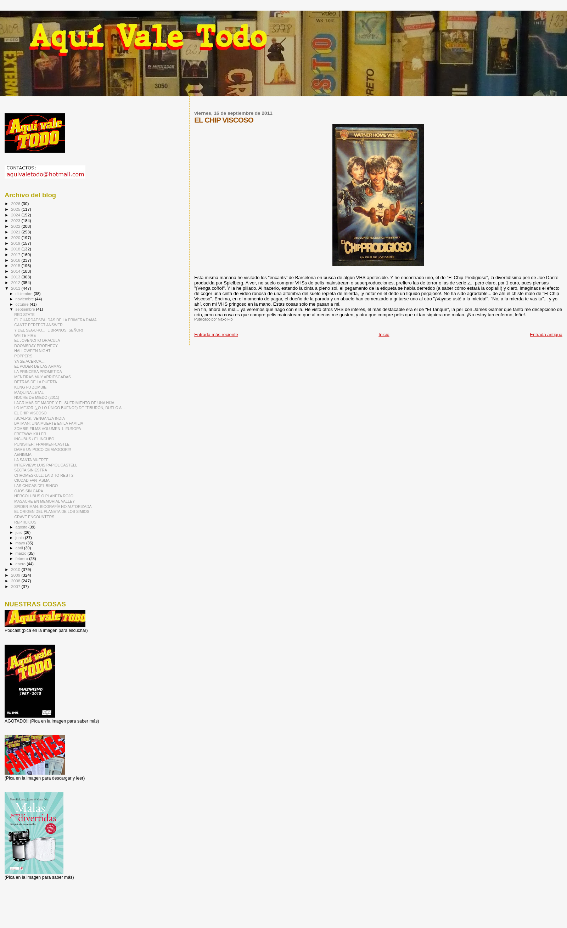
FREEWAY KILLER (30, 434)
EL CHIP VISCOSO (30, 413)
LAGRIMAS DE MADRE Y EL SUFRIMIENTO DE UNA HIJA (64, 403)
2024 (16, 215)
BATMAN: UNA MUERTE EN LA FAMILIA (48, 423)
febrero (22, 558)
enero (21, 564)
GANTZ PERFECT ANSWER (38, 325)
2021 (16, 232)
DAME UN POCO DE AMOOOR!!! (42, 449)
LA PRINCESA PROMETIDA (38, 371)
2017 (16, 254)
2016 (16, 260)
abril (20, 548)
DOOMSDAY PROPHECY (36, 346)
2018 (16, 249)
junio (20, 538)
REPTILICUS (25, 522)
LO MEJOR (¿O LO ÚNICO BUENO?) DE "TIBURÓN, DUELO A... (69, 408)
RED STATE (24, 314)
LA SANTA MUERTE (31, 460)
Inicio (383, 334)
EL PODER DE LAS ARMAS (38, 366)
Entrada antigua (546, 334)
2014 (16, 271)
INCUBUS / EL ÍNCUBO (34, 439)
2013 (16, 277)
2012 (16, 282)
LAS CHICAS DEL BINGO (36, 485)
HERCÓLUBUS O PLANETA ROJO (43, 496)
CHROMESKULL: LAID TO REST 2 (43, 475)
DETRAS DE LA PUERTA (35, 382)
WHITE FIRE (25, 335)
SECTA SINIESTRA (30, 470)
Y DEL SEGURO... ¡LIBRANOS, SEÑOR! (48, 330)
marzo (22, 553)
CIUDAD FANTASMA (32, 480)
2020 (16, 237)
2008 (16, 580)
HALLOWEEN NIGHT (32, 351)
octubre (23, 304)
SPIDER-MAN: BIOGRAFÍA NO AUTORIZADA (52, 506)
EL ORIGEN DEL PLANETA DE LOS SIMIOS (51, 511)
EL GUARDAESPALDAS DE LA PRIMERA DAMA (55, 320)
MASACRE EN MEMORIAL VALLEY (44, 501)
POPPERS (23, 356)
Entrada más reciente (216, 334)
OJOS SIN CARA (28, 491)
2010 (16, 569)
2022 (16, 226)
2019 (16, 243)
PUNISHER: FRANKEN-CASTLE (41, 444)
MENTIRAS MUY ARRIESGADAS (42, 377)
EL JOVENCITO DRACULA (37, 340)
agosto (22, 527)
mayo (21, 543)
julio (20, 532)
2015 (16, 265)
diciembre (25, 294)
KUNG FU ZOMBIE (30, 387)
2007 (16, 586)
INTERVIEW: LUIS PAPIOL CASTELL (45, 465)
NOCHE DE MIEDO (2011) (36, 397)
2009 (16, 575)
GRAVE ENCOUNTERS (34, 517)
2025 (16, 209)
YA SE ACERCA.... (29, 361)
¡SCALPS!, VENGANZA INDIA (39, 418)
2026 (16, 203)
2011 (16, 288)
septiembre (26, 309)
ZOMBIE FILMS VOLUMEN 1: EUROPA (47, 428)
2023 (16, 220)
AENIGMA (23, 454)
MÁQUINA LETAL (29, 392)
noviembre (25, 299)
